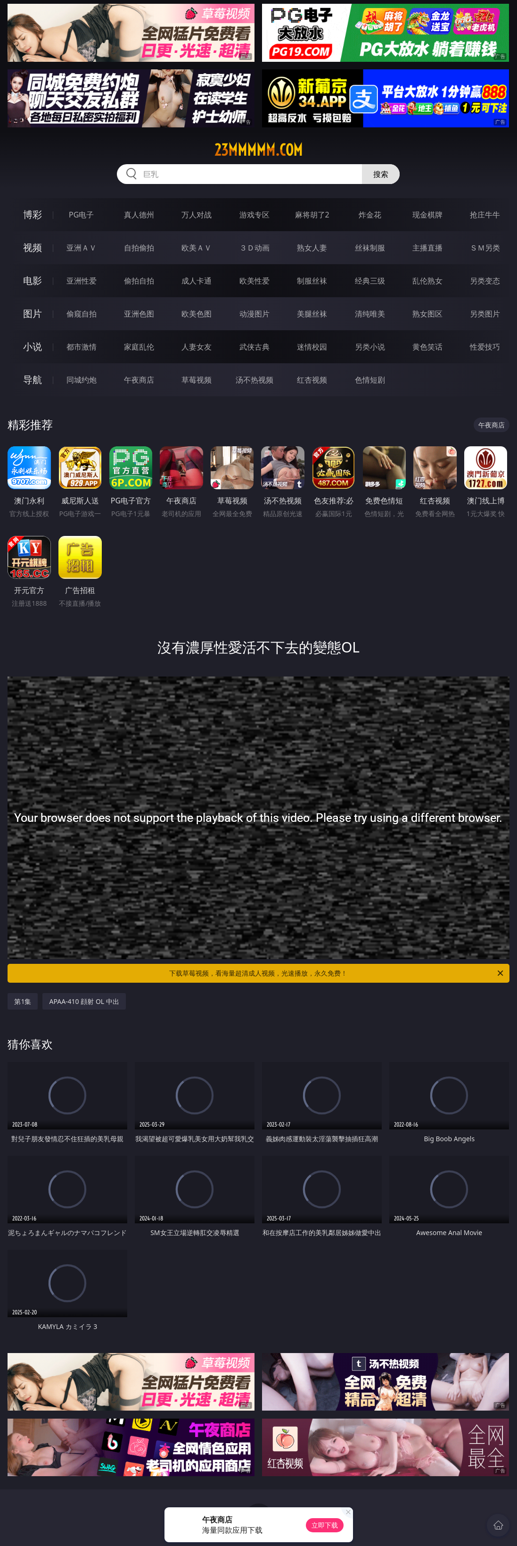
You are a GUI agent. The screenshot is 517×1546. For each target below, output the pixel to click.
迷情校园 (312, 347)
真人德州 (139, 214)
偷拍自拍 (139, 281)
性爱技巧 (485, 347)
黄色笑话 (427, 347)
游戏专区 (254, 214)
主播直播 (427, 247)
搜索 (380, 174)
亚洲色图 (139, 314)
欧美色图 (196, 314)
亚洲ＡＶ (81, 247)
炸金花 (370, 214)
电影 (32, 280)
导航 (32, 379)
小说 (32, 346)
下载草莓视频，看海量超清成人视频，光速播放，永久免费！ (336, 973)
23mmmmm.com (258, 150)
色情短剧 (370, 380)
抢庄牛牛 (485, 214)
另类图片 (485, 314)
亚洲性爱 (81, 281)
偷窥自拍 (81, 314)
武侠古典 (254, 347)
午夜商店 (139, 380)
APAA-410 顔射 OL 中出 (84, 1001)
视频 (32, 247)
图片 (32, 313)
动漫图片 (254, 314)
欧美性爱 (254, 281)
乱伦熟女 (427, 281)
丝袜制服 (370, 247)
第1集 (22, 1001)
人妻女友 (196, 347)
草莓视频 (196, 380)
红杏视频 (312, 380)
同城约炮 (81, 380)
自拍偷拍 (139, 247)
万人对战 (196, 214)
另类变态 (485, 281)
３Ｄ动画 (254, 247)
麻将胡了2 (312, 214)
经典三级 (370, 281)
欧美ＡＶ (196, 247)
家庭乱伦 (139, 347)
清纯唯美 (370, 314)
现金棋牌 (427, 214)
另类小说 (370, 347)
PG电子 (81, 214)
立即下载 (325, 1525)
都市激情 (81, 347)
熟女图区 (427, 314)
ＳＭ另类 (485, 247)
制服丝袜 (312, 281)
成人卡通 (196, 281)
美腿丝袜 (312, 314)
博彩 (32, 214)
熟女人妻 (312, 247)
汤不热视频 (254, 380)
